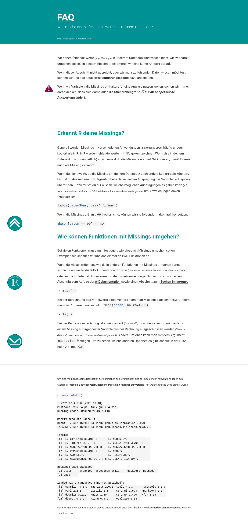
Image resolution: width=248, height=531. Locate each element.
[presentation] (143, 92)
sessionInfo (70, 392)
